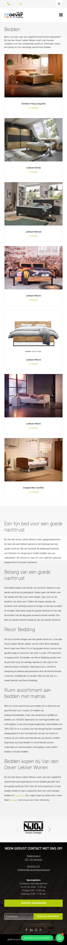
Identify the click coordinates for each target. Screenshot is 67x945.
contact (13, 799)
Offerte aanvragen (33, 903)
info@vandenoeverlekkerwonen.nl (33, 869)
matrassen (20, 795)
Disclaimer (40, 939)
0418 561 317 (33, 866)
